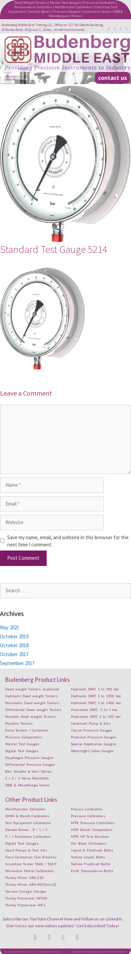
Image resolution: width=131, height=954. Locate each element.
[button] (112, 78)
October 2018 (14, 645)
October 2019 (14, 636)
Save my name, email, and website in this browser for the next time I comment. (68, 541)
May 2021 (9, 627)
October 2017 (14, 654)
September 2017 (17, 663)
